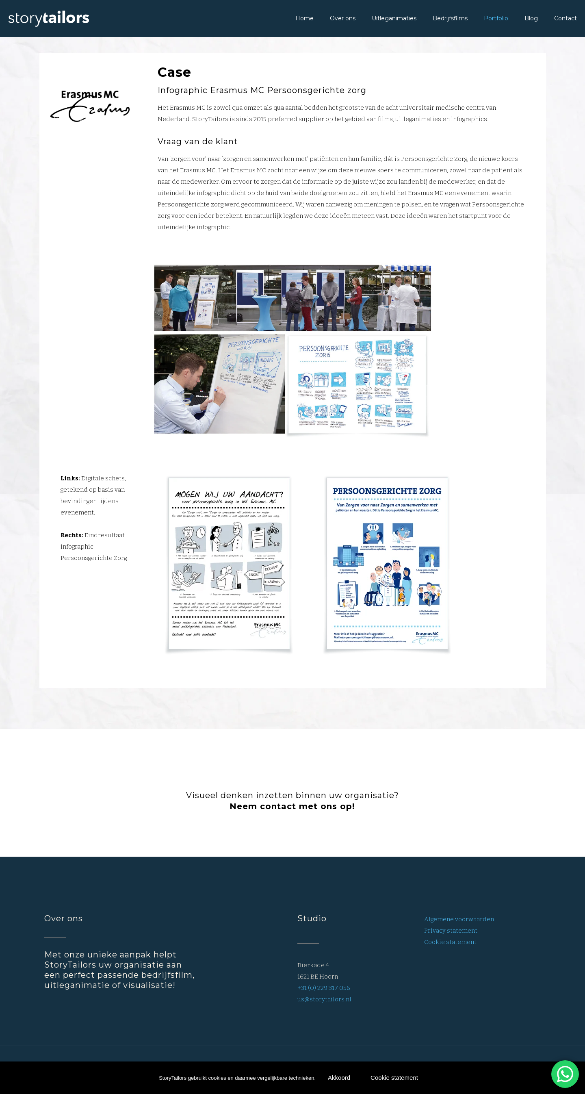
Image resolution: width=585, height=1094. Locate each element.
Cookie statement (450, 942)
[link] (292, 350)
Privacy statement (450, 930)
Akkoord (339, 1077)
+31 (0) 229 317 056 (323, 988)
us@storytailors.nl (324, 999)
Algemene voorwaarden (459, 919)
